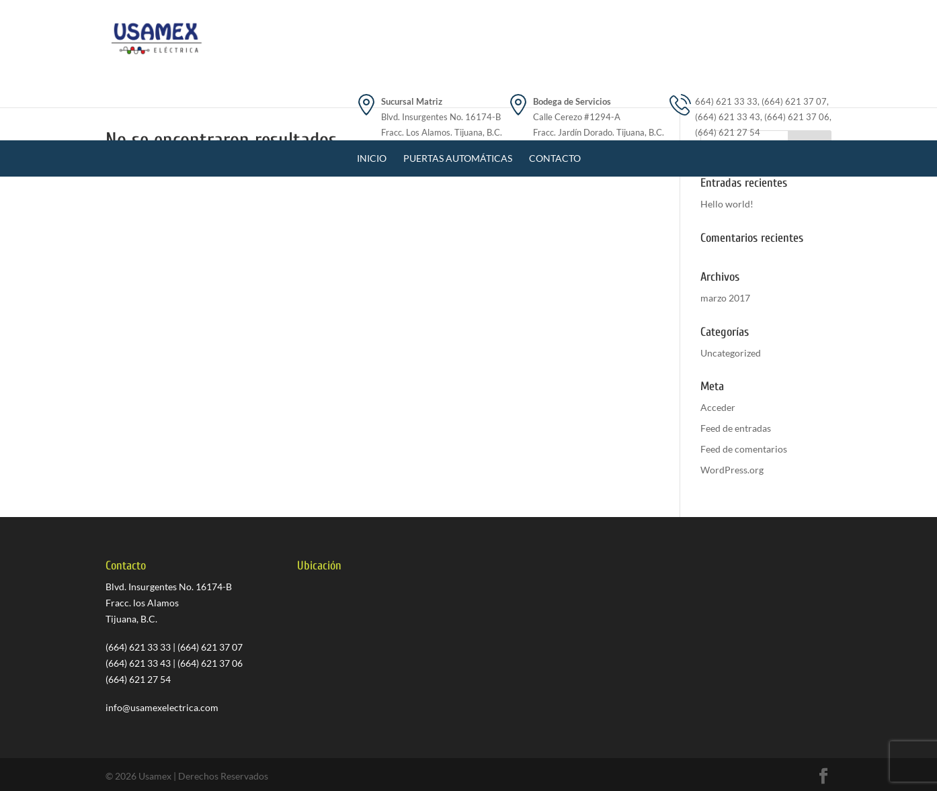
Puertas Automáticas (457, 95)
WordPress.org (732, 469)
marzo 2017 (725, 298)
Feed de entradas (735, 428)
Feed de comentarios (743, 449)
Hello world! (726, 204)
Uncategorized (730, 353)
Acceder (717, 407)
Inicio (371, 95)
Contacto (555, 95)
